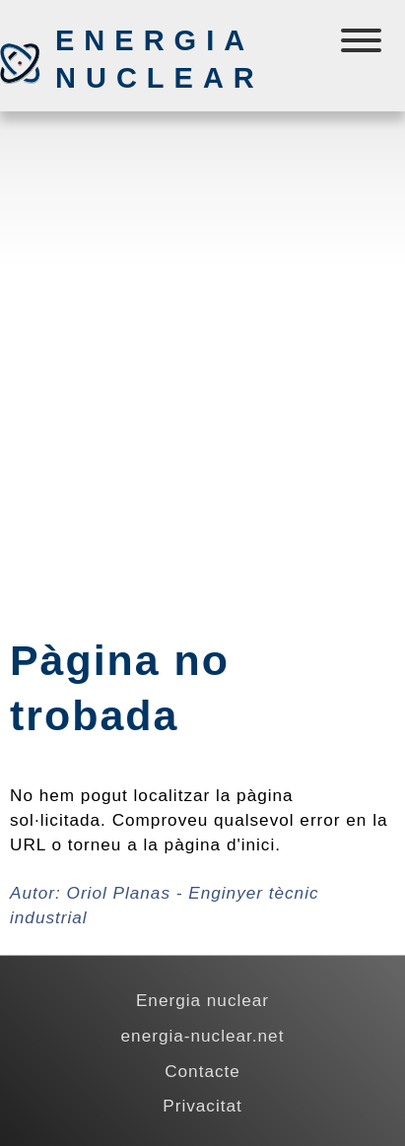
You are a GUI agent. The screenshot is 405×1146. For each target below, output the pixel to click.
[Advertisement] (202, 333)
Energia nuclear (158, 59)
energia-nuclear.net (203, 1035)
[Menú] (363, 45)
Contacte (202, 1071)
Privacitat (202, 1105)
